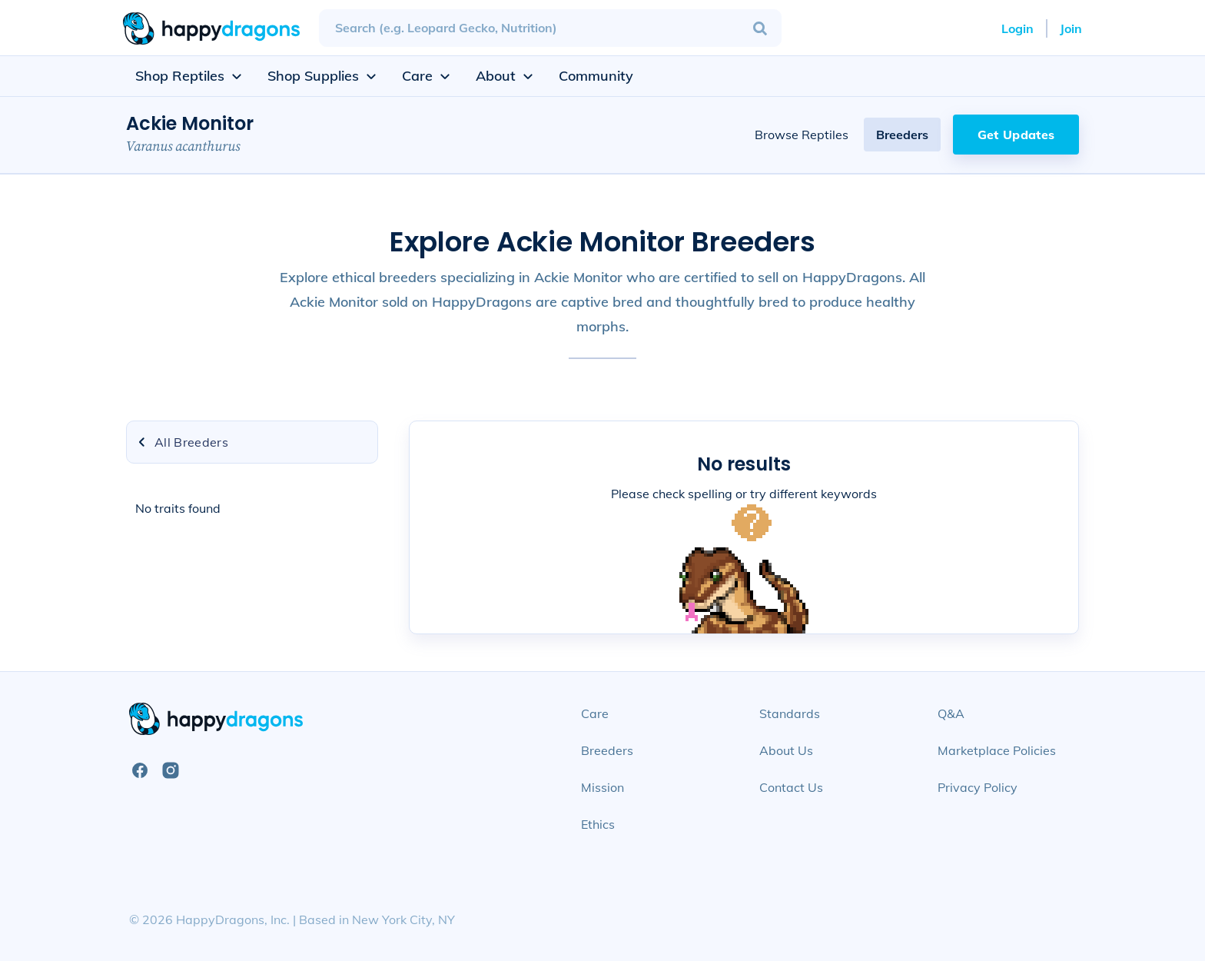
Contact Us (791, 787)
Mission (602, 787)
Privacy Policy (977, 787)
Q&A (951, 713)
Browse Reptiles (801, 134)
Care (595, 713)
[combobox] (550, 28)
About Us (786, 750)
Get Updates (1016, 134)
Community (596, 76)
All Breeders (182, 442)
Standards (789, 713)
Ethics (598, 824)
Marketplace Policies (997, 750)
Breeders (902, 134)
